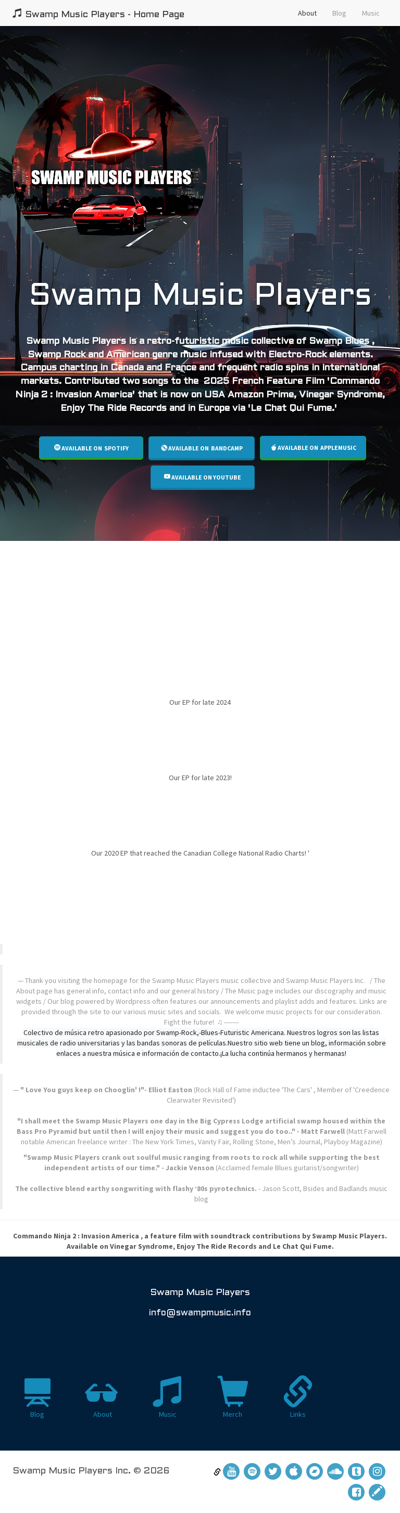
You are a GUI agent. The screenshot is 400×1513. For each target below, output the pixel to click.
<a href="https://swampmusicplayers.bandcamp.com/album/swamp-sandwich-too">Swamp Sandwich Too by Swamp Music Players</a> (200, 598)
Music (371, 13)
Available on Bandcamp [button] (202, 448)
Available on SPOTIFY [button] (91, 448)
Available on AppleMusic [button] (313, 447)
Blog (339, 13)
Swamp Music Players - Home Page (98, 13)
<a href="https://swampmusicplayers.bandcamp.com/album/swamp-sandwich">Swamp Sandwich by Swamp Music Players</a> (200, 663)
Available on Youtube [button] (202, 477)
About (307, 13)
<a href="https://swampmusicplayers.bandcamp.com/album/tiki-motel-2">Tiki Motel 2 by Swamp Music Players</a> (200, 738)
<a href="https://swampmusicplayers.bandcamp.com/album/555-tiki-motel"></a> (200, 905)
